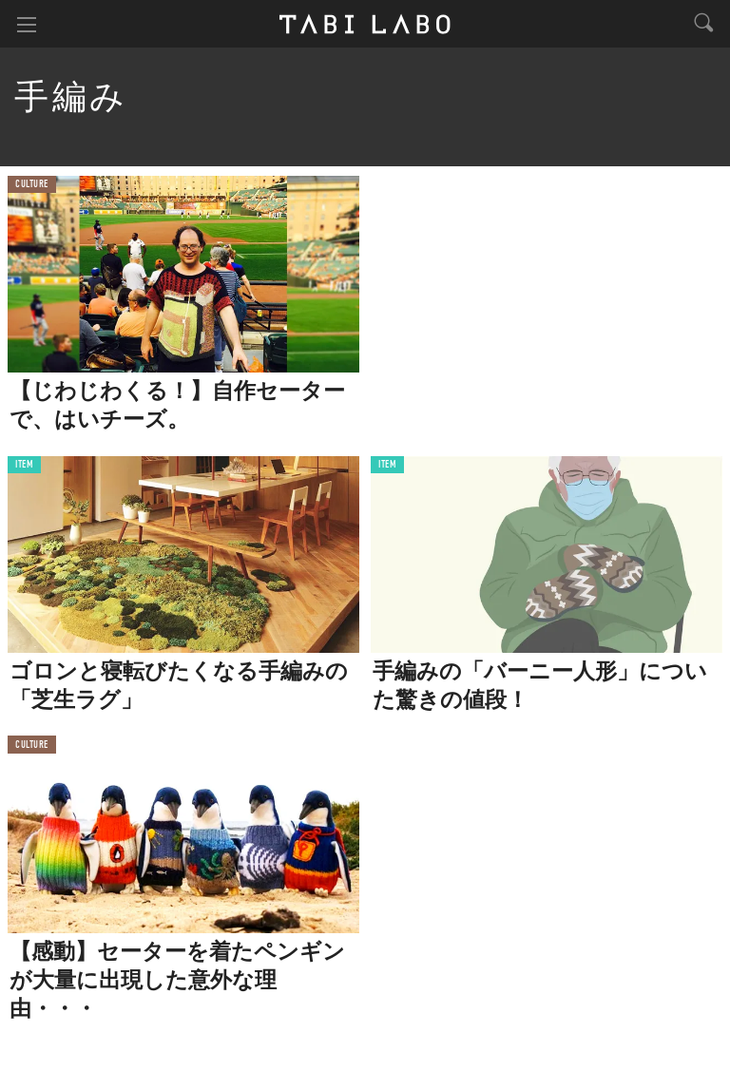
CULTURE (31, 185)
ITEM (24, 465)
